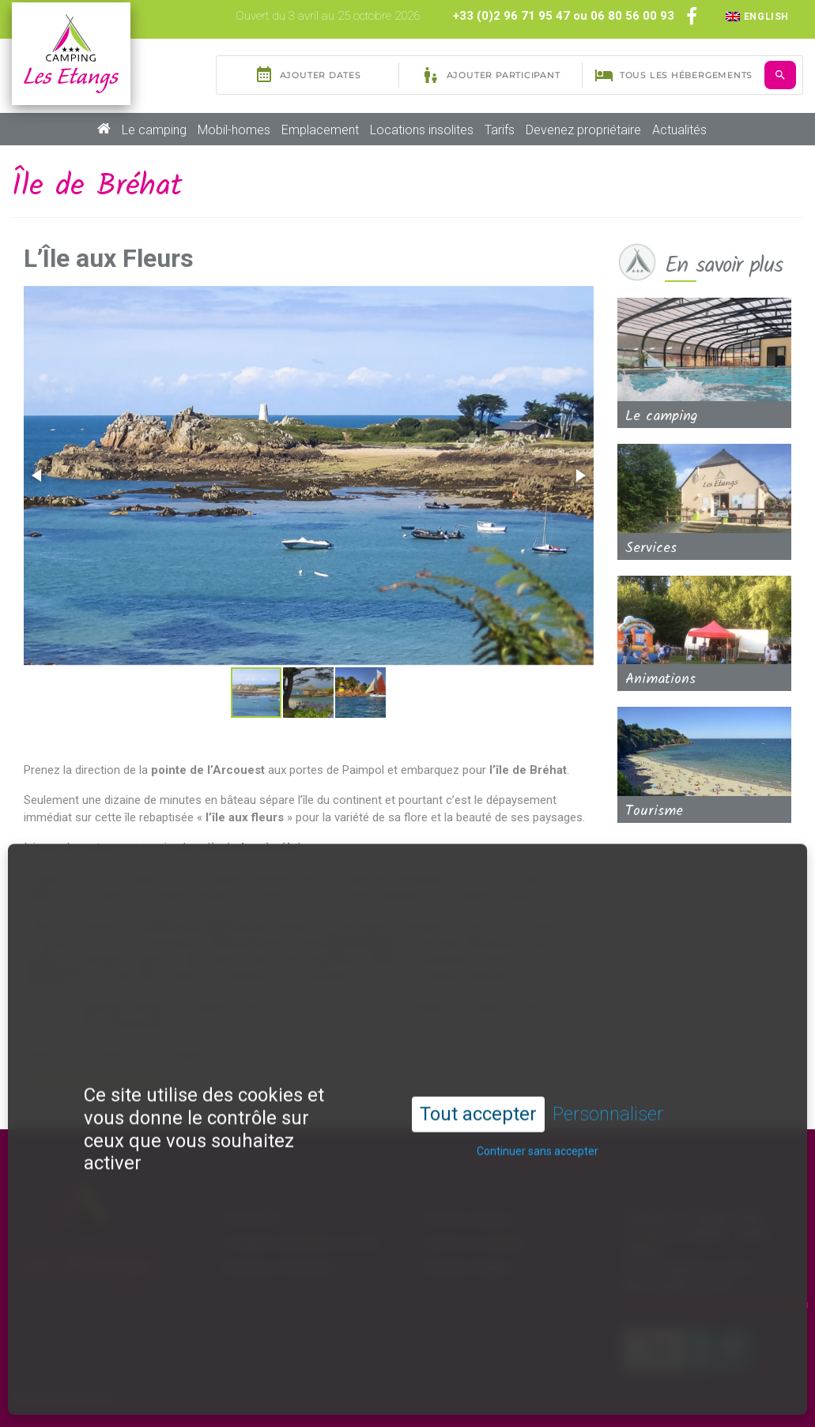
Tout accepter (478, 1072)
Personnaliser (608, 1072)
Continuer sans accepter (537, 1108)
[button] (38, 475)
